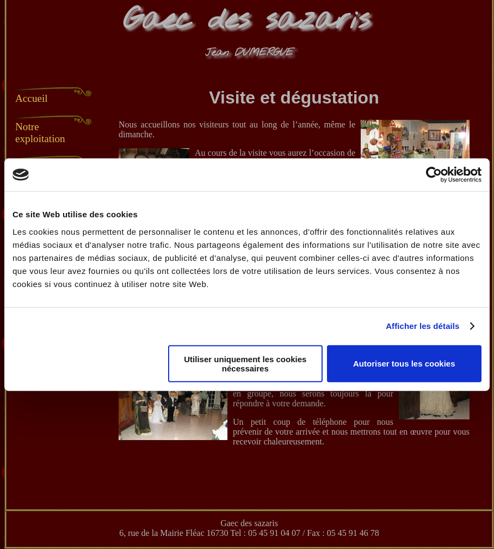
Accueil (31, 98)
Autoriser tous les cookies (404, 363)
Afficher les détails (422, 326)
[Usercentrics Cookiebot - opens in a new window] (433, 175)
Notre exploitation (40, 132)
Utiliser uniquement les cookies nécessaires (245, 363)
